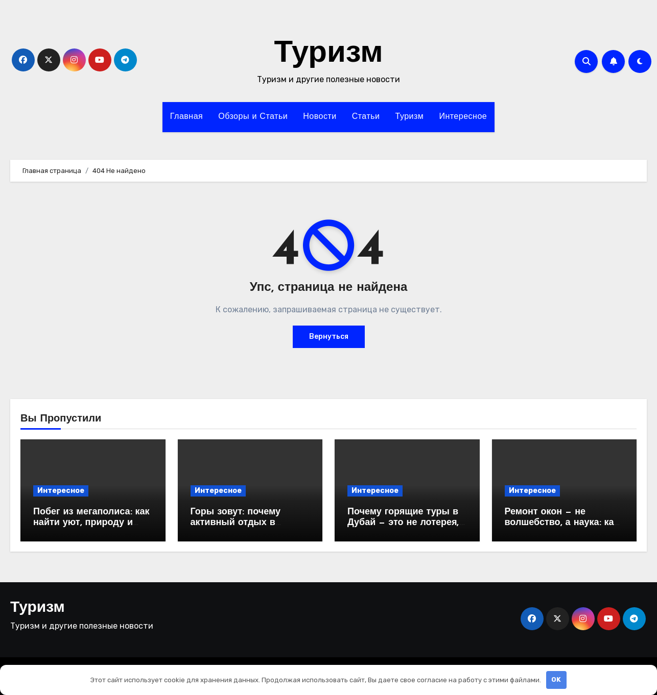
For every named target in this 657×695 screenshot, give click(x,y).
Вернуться (328, 336)
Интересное (463, 117)
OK (556, 679)
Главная (186, 117)
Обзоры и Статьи (253, 117)
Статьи (366, 117)
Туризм (328, 54)
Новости (319, 117)
